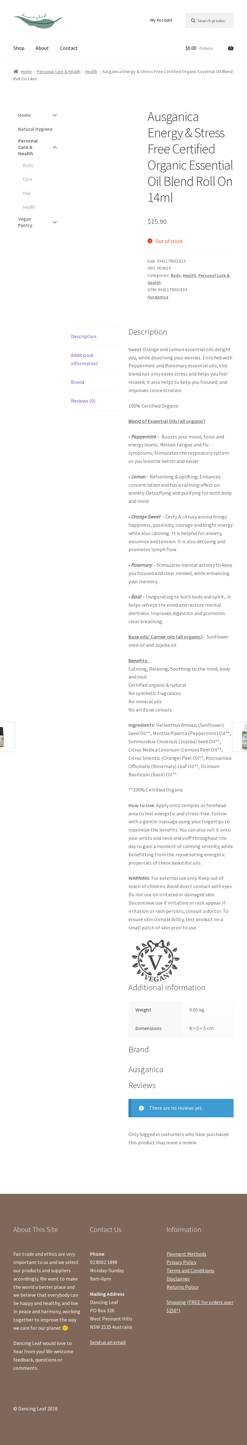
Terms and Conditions (190, 1270)
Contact (69, 48)
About (42, 48)
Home (26, 71)
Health (91, 71)
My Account (161, 20)
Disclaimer (178, 1278)
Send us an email (108, 1342)
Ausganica (158, 297)
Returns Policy (182, 1287)
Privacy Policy (181, 1262)
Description (83, 336)
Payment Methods (186, 1254)
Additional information (84, 359)
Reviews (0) (83, 401)
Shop (18, 48)
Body (176, 275)
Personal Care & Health (58, 71)
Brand (77, 382)
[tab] (95, 336)
